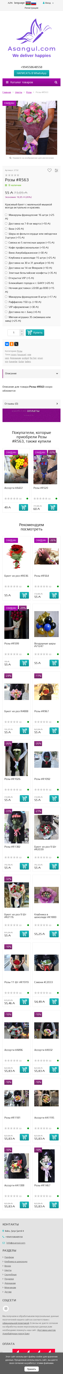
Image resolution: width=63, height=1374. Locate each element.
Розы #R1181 (12, 1117)
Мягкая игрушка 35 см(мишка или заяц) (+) (28, 319)
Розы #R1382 (12, 846)
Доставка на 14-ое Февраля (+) (28, 267)
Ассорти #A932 (43, 1049)
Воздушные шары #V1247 (45, 645)
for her (33, 358)
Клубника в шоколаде (15, 1261)
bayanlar (13, 361)
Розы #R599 (11, 643)
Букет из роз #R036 (16, 575)
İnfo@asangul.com (15, 1243)
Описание (11, 373)
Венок (7, 1265)
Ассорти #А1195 (44, 1117)
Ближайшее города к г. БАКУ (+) (29, 283)
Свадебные (10, 1274)
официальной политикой (15, 1323)
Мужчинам (10, 1287)
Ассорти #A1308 (14, 1185)
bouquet (21, 354)
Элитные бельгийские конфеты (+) (31, 272)
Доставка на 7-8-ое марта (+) (27, 223)
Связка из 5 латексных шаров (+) (29, 242)
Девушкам (15, 358)
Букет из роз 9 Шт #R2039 (45, 848)
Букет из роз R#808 (16, 711)
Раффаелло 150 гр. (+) (23, 302)
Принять (31, 1369)
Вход (47, 2)
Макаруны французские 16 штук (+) (29, 216)
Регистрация (31, 7)
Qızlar (21, 361)
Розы (29, 92)
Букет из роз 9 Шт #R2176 (15, 916)
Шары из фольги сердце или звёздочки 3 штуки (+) (31, 235)
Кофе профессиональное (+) (27, 247)
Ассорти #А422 (13, 487)
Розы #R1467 (42, 1185)
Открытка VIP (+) (19, 278)
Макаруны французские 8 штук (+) (30, 296)
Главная (6, 92)
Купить (37, 332)
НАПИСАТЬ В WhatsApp (31, 73)
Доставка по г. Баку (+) (23, 312)
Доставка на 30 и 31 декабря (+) (29, 262)
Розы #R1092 (42, 779)
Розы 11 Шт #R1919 (16, 982)
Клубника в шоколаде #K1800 (45, 916)
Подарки (9, 1278)
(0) (13, 499)
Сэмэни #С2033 (43, 982)
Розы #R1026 (12, 779)
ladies (28, 361)
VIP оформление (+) (22, 307)
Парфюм (9, 1257)
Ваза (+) (14, 228)
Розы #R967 (41, 711)
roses (14, 354)
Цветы (18, 92)
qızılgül (25, 358)
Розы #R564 (41, 575)
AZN (10, 2)
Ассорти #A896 (13, 1049)
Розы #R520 (40, 487)
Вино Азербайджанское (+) (26, 252)
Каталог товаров (19, 82)
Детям (7, 1291)
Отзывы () (11, 403)
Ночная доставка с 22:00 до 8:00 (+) (29, 289)
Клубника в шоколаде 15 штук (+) (30, 257)
